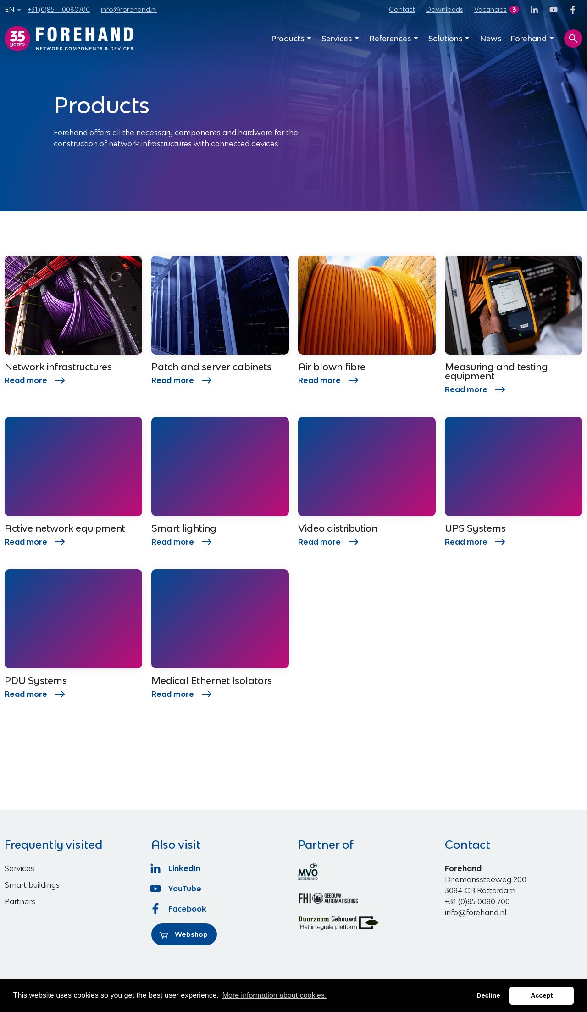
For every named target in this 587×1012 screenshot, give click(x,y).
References (394, 38)
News (490, 38)
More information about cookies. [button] (274, 995)
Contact (402, 9)
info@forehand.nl (129, 9)
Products (291, 38)
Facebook (178, 908)
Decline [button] (488, 995)
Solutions (449, 38)
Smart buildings (32, 885)
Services (340, 38)
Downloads (444, 9)
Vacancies (490, 9)
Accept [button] (542, 995)
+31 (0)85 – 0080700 (59, 9)
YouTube (176, 888)
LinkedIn (175, 868)
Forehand (532, 38)
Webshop (183, 934)
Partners (20, 901)
